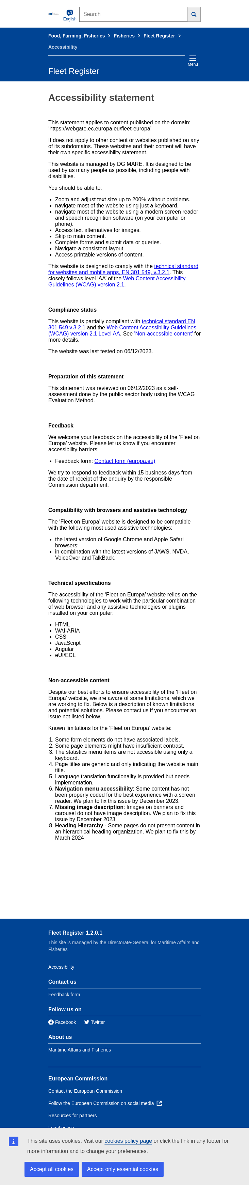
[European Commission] (54, 13)
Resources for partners (72, 1115)
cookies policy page (128, 1141)
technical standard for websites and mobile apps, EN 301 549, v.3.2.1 (123, 269)
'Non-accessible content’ (163, 334)
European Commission (77, 1078)
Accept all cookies (51, 1169)
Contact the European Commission (85, 1091)
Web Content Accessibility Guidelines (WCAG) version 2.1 (116, 281)
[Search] (194, 14)
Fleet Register (159, 35)
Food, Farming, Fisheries (76, 35)
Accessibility (61, 967)
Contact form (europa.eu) (125, 461)
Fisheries (124, 35)
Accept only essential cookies (122, 1169)
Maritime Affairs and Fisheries (79, 1050)
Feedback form (64, 994)
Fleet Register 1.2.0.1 (75, 933)
